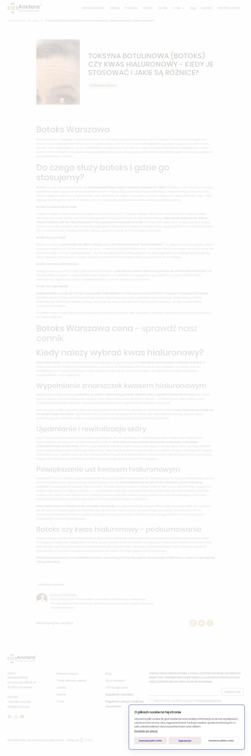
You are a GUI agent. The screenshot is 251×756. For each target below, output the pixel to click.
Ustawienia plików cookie (221, 740)
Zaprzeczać (184, 740)
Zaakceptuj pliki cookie (150, 740)
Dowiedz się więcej (145, 731)
